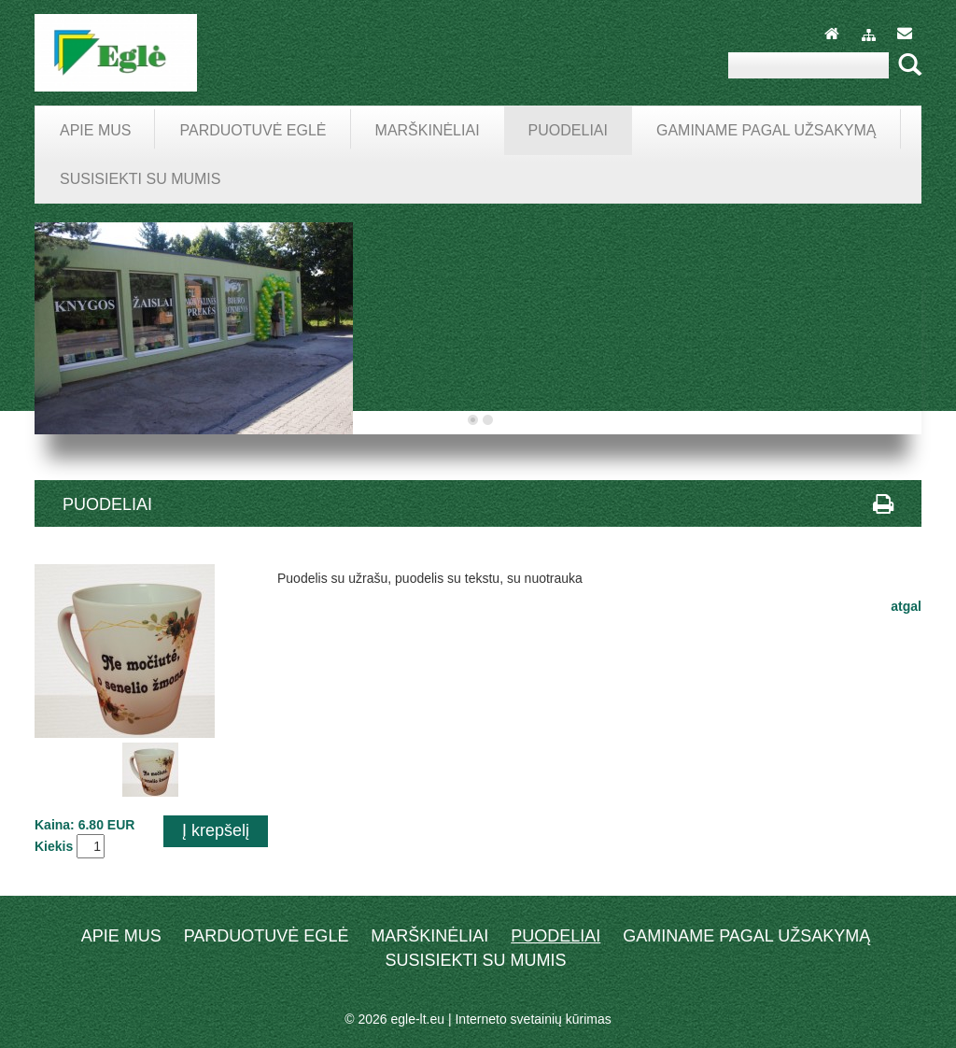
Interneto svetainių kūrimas (533, 1019)
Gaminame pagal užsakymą (746, 936)
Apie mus (121, 936)
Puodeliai (555, 936)
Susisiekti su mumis (475, 960)
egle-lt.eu (417, 1019)
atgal (906, 606)
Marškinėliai (429, 936)
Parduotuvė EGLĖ (266, 936)
